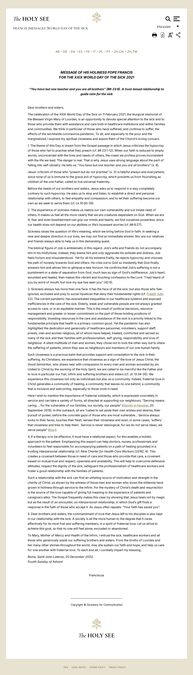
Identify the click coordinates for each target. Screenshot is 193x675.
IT (94, 51)
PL (101, 51)
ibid (51, 430)
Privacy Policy (117, 667)
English (165, 28)
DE (65, 51)
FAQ (66, 667)
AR (58, 51)
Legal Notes (79, 667)
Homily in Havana (135, 405)
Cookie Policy (97, 667)
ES (80, 51)
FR (88, 51)
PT (108, 51)
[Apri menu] (176, 19)
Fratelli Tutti (154, 294)
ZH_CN (119, 51)
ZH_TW (132, 51)
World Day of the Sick (67, 28)
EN (73, 51)
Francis (20, 28)
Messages (37, 28)
